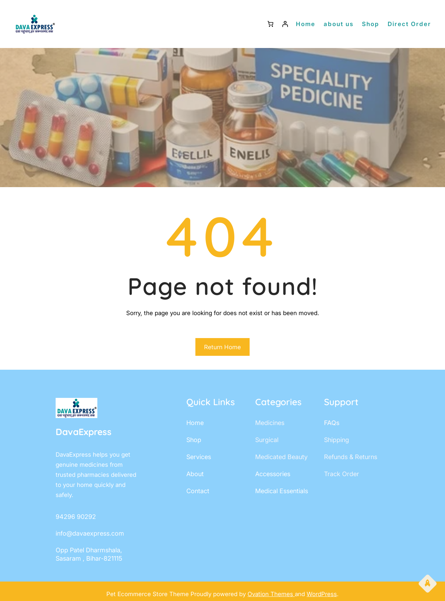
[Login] (285, 24)
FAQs (332, 422)
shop (193, 439)
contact (197, 491)
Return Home (222, 347)
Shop (370, 24)
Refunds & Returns (350, 456)
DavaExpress (84, 432)
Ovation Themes (271, 594)
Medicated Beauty (281, 456)
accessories (272, 474)
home (195, 422)
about (195, 474)
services (198, 456)
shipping (336, 439)
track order (341, 474)
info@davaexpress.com (90, 533)
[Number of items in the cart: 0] (270, 24)
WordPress (322, 594)
